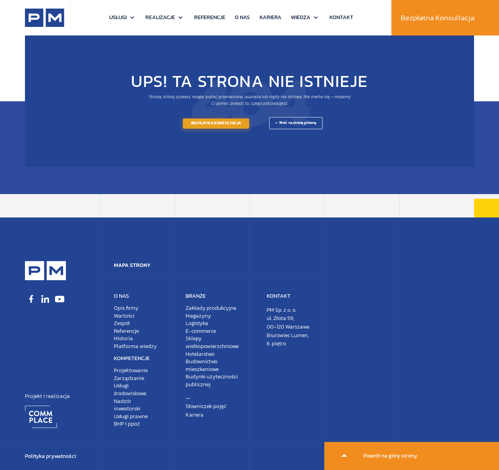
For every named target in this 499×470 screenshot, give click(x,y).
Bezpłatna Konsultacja (437, 17)
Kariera (270, 17)
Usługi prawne (131, 416)
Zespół (122, 323)
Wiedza (300, 17)
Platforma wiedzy (135, 346)
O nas (242, 17)
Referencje (209, 17)
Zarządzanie (129, 378)
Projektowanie (131, 370)
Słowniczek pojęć (206, 406)
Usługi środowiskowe (130, 390)
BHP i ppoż (127, 424)
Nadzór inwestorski (127, 405)
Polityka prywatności (50, 456)
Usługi (118, 17)
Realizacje (160, 17)
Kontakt (341, 17)
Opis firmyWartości (126, 312)
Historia (123, 338)
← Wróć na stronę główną (295, 122)
